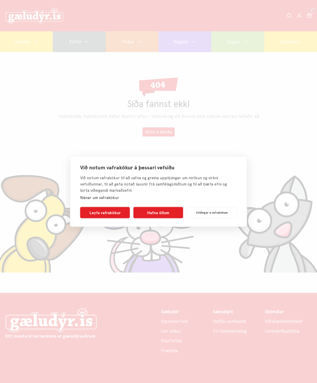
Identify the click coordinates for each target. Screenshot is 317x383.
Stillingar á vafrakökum (212, 212)
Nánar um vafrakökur (99, 197)
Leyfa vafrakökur (105, 212)
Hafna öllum (158, 212)
